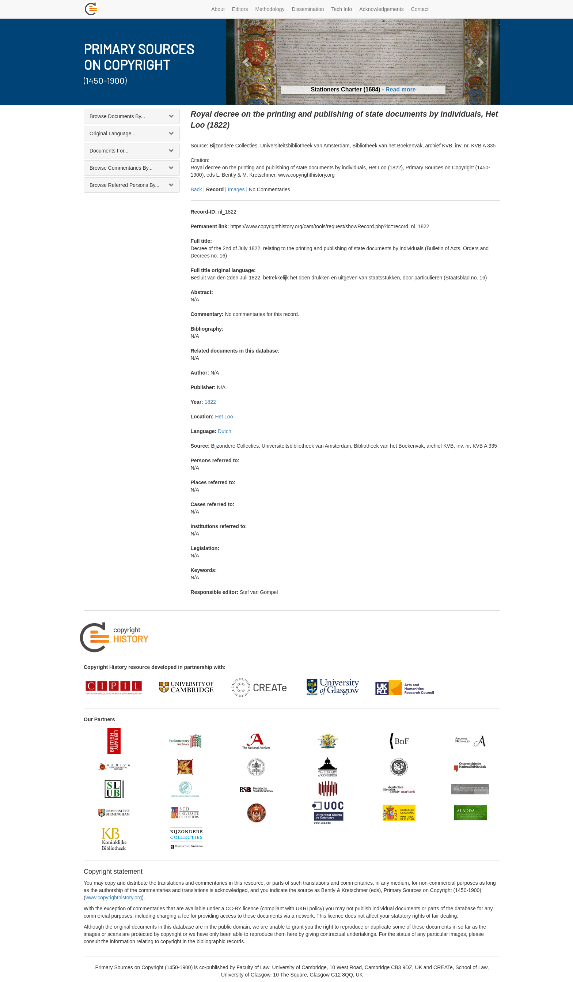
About (218, 9)
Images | (238, 189)
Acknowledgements (381, 9)
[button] (246, 61)
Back (196, 189)
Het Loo (224, 416)
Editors (240, 9)
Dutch (224, 431)
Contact (420, 9)
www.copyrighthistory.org (114, 897)
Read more (401, 89)
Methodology (269, 9)
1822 (210, 402)
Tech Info (341, 9)
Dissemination (308, 9)
